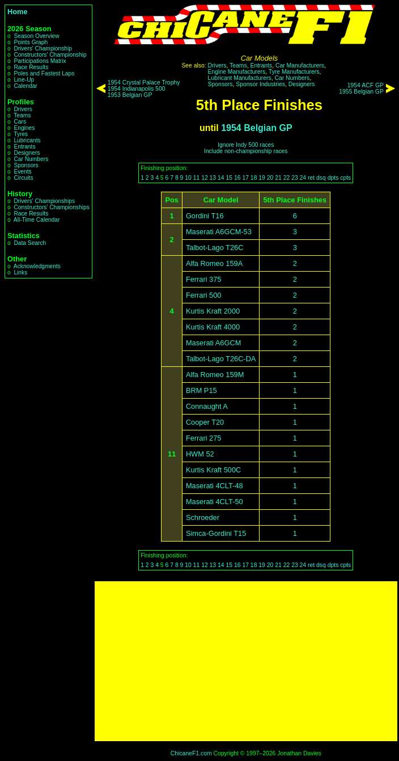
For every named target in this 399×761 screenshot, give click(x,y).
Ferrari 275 (204, 438)
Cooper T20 (205, 422)
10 (188, 178)
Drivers (23, 109)
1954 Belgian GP (256, 128)
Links (20, 272)
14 (221, 178)
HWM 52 (200, 454)
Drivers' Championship (43, 48)
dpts (333, 178)
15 (229, 178)
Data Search (30, 243)
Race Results (31, 67)
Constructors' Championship (50, 55)
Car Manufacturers (299, 65)
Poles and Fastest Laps (44, 73)
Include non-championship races (245, 151)
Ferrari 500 (204, 295)
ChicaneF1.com (191, 753)
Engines (24, 128)
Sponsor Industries (260, 84)
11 (196, 178)
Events (22, 171)
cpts (345, 178)
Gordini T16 (205, 216)
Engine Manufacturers (237, 72)
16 (237, 178)
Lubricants (27, 140)
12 (204, 178)
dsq (321, 178)
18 (254, 178)
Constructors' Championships (51, 207)
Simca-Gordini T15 (216, 533)
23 (294, 178)
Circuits (23, 178)
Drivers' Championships (44, 201)
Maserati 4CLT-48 (214, 485)
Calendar (25, 86)
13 (213, 178)
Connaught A (207, 406)
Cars (20, 122)
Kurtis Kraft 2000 (213, 311)
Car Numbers (31, 159)
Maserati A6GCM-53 (219, 231)
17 (245, 178)
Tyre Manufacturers (294, 72)
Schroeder (202, 517)
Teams (22, 115)
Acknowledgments (37, 266)
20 (270, 178)
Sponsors (26, 165)
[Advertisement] (246, 661)
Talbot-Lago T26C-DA (221, 358)
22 (286, 178)
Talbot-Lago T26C (215, 247)
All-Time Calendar (37, 220)
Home (17, 11)
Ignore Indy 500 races (246, 145)
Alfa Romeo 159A (214, 263)
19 (261, 178)
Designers (27, 153)
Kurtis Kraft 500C (213, 470)
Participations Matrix (40, 61)
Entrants (24, 146)
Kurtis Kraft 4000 (213, 327)
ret (311, 178)
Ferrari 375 (204, 279)
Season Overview (36, 36)
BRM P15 (201, 390)
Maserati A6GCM (213, 343)
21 (278, 178)
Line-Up (24, 80)
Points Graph (31, 42)
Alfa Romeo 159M (215, 374)
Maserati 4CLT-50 (214, 501)
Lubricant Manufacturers (239, 78)
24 (303, 178)
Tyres (21, 134)
